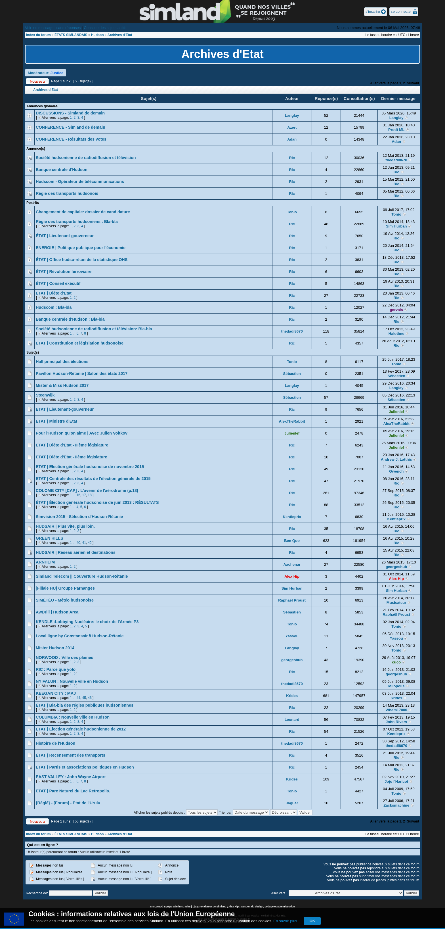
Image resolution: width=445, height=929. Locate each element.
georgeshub (396, 567)
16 (78, 495)
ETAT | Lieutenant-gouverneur (65, 409)
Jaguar (292, 803)
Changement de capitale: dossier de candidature (83, 212)
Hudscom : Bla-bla (54, 307)
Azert (292, 127)
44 (78, 698)
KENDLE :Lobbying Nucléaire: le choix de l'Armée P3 (87, 621)
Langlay (292, 115)
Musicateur (396, 602)
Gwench (396, 471)
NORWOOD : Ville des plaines (64, 657)
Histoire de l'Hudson (55, 743)
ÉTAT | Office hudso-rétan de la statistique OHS (81, 259)
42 (89, 543)
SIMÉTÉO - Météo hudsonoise (65, 600)
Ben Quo (292, 540)
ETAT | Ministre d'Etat (56, 421)
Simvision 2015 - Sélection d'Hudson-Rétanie (79, 516)
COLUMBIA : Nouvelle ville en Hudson (73, 717)
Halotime (396, 333)
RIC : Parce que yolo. (56, 669)
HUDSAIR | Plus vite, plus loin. (65, 526)
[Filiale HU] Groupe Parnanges (65, 588)
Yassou (292, 636)
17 (84, 495)
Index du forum (38, 35)
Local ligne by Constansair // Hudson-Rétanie (79, 636)
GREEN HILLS (49, 538)
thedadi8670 (396, 160)
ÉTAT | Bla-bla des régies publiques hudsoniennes (84, 705)
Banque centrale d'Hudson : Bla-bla (70, 319)
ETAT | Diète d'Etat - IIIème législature (72, 445)
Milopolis (396, 686)
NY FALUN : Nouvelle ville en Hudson (72, 681)
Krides (292, 696)
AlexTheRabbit (292, 421)
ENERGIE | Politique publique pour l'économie (80, 247)
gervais (396, 310)
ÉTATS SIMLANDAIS (70, 35)
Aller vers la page (384, 83)
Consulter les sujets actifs (105, 28)
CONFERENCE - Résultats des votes (71, 139)
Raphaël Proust (292, 600)
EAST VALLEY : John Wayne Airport (71, 776)
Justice (57, 73)
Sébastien (292, 373)
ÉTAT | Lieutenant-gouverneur (65, 235)
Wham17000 (396, 710)
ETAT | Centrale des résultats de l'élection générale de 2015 (93, 478)
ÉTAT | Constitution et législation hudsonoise (79, 343)
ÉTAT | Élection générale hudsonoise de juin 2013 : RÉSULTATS (97, 502)
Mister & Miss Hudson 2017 (62, 385)
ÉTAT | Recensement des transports (70, 755)
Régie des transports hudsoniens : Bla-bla (77, 221)
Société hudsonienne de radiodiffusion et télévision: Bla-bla (94, 329)
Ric (292, 158)
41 (84, 543)
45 (84, 698)
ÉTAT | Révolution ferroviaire (63, 271)
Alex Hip (291, 576)
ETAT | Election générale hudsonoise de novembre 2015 (90, 466)
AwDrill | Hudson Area (57, 612)
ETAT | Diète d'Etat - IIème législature (71, 457)
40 (78, 543)
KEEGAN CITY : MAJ (56, 693)
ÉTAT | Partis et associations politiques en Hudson (85, 767)
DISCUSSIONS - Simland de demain (70, 113)
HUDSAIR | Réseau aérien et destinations (76, 552)
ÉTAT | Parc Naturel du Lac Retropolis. (73, 791)
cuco (396, 662)
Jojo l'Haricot (396, 781)
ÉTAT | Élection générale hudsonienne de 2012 (81, 729)
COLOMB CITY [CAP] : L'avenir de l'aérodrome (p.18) (87, 490)
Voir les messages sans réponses (53, 28)
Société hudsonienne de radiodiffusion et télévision (86, 157)
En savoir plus (285, 921)
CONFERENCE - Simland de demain (70, 127)
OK (312, 921)
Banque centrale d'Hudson (61, 169)
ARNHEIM (45, 562)
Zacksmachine (396, 805)
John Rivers (396, 722)
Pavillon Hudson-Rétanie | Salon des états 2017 (81, 373)
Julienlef (396, 412)
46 (89, 698)
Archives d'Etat (120, 35)
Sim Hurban (396, 226)
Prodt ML (396, 130)
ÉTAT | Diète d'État (54, 293)
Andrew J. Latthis (396, 459)
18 (89, 495)
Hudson (97, 35)
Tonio (292, 212)
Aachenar (292, 564)
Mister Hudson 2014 (55, 648)
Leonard (292, 719)
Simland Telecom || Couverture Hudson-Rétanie (82, 576)
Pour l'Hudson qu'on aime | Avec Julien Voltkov (81, 433)
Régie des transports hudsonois (67, 193)
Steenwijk (45, 395)
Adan (292, 139)
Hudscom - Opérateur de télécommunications (80, 181)
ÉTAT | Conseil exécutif (58, 283)
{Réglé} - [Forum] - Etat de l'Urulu (68, 803)
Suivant (413, 83)
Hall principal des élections (62, 361)
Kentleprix (292, 517)
